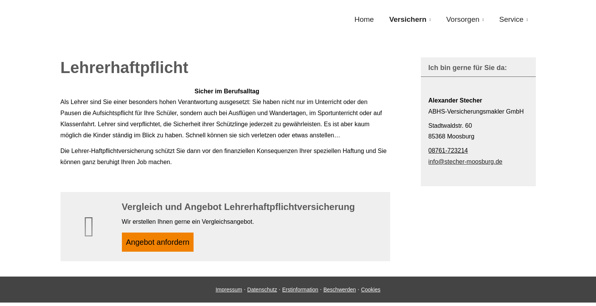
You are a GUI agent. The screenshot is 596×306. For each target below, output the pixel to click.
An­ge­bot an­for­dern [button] (161, 243)
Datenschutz (262, 293)
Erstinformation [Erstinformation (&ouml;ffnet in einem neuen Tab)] (300, 293)
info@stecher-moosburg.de (465, 161)
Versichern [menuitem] (407, 20)
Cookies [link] (371, 293)
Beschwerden (339, 293)
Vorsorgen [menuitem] (462, 20)
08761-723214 (448, 150)
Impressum (228, 293)
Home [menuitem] (364, 20)
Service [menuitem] (511, 20)
